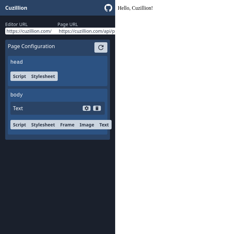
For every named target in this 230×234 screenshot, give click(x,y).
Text (104, 125)
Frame (67, 125)
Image (87, 125)
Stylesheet (43, 76)
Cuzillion (16, 7)
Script (19, 76)
